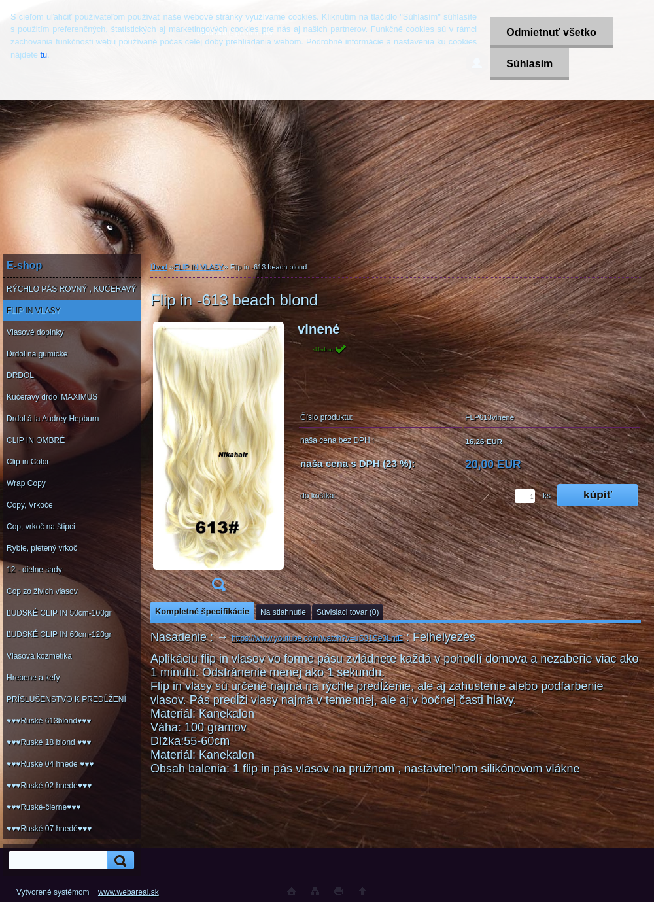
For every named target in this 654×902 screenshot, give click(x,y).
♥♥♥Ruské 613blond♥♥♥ (49, 720)
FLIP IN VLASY (33, 310)
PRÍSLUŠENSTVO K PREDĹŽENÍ (66, 699)
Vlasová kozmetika (39, 656)
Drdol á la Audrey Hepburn (53, 418)
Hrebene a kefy (33, 677)
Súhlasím (529, 63)
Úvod (158, 267)
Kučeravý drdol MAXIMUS (52, 397)
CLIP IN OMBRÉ (36, 440)
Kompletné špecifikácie (202, 611)
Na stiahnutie (283, 612)
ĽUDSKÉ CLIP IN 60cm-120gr (59, 634)
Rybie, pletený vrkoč (42, 548)
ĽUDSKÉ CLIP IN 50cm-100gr (59, 612)
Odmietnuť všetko (551, 32)
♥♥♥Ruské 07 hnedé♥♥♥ (49, 828)
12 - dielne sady (34, 569)
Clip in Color (28, 461)
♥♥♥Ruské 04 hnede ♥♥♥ (50, 764)
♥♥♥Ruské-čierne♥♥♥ (43, 807)
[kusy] (525, 496)
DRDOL (20, 375)
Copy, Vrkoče (30, 505)
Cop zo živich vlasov (42, 591)
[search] (118, 860)
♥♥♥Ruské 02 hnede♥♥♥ (49, 785)
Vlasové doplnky (35, 332)
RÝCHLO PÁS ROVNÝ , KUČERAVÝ (72, 289)
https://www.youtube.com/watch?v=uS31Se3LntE (317, 638)
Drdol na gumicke (37, 353)
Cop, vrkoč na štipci (41, 526)
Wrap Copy (26, 483)
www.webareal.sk (128, 892)
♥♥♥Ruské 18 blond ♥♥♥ (49, 742)
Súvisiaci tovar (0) (348, 612)
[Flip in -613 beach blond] (218, 461)
